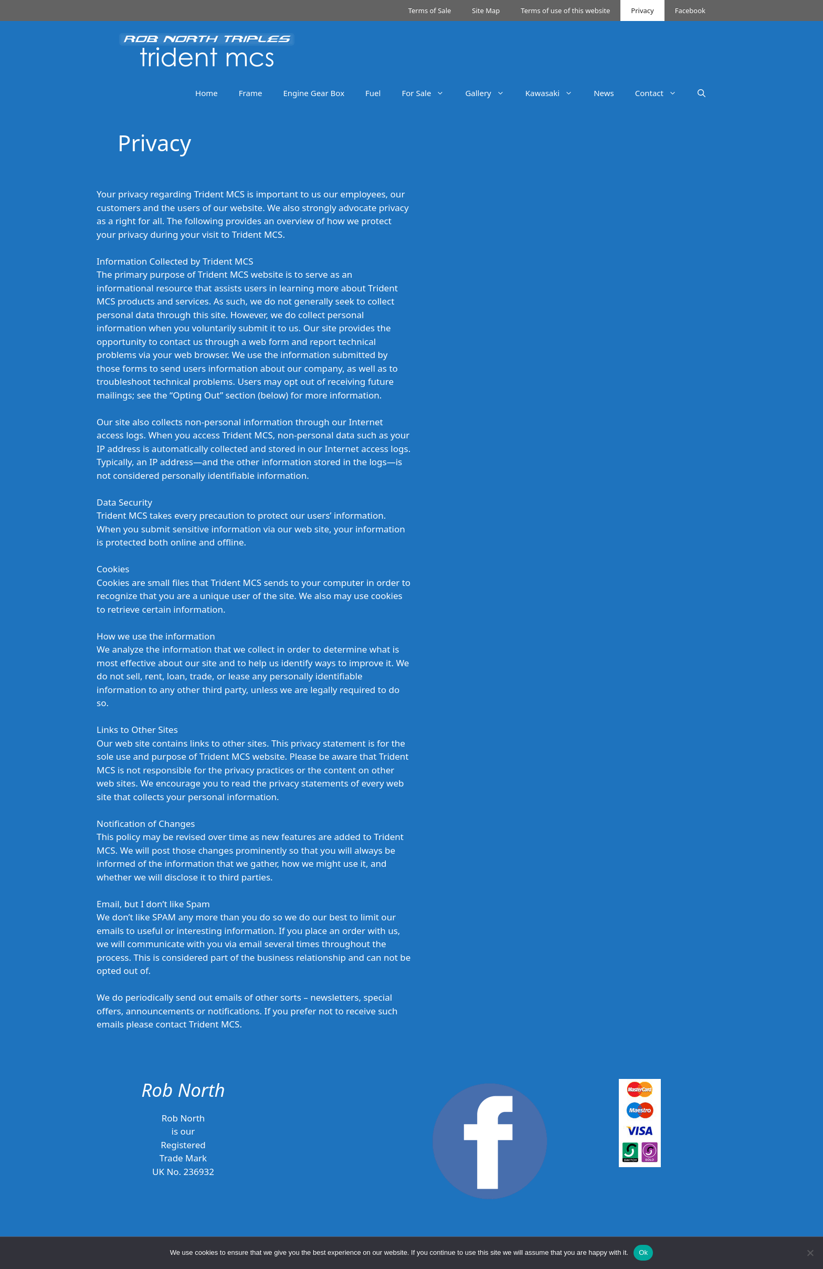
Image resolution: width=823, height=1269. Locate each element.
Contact (661, 93)
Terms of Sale (429, 10)
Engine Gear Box (313, 93)
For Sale (428, 93)
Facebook (690, 10)
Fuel (373, 93)
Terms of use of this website (565, 10)
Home (206, 93)
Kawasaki (554, 93)
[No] (810, 1252)
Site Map (486, 10)
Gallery (489, 93)
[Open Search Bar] (701, 93)
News (604, 93)
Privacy (642, 10)
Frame (250, 93)
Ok (643, 1252)
